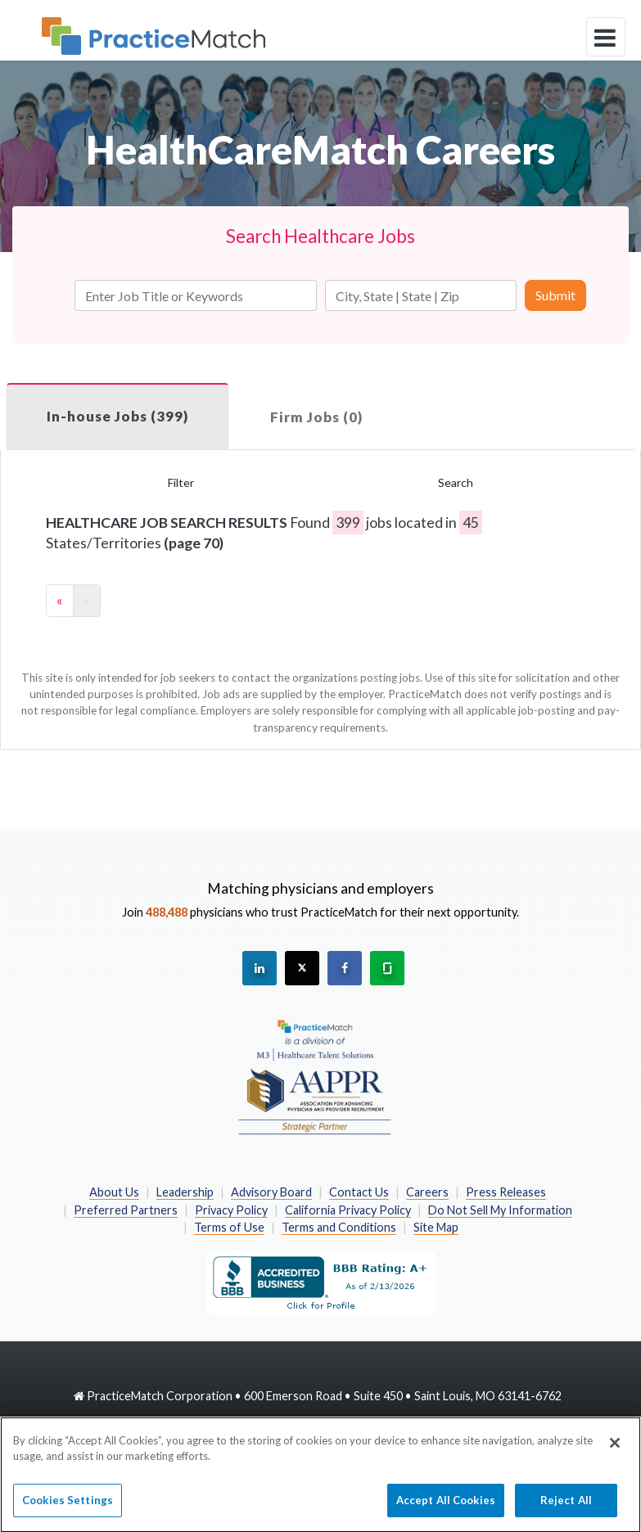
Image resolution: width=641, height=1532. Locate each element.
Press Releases (506, 1192)
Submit (555, 295)
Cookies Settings (67, 1507)
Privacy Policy (231, 1210)
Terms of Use (229, 1227)
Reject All (566, 1507)
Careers (427, 1192)
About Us (114, 1192)
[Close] (615, 1450)
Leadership (185, 1192)
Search (455, 482)
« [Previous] (59, 600)
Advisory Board (271, 1192)
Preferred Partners (126, 1210)
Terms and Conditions (339, 1227)
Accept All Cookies (445, 1507)
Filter (181, 482)
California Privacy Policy (348, 1210)
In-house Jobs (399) (117, 416)
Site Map (435, 1227)
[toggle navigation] (605, 36)
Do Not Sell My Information (500, 1210)
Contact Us (359, 1192)
